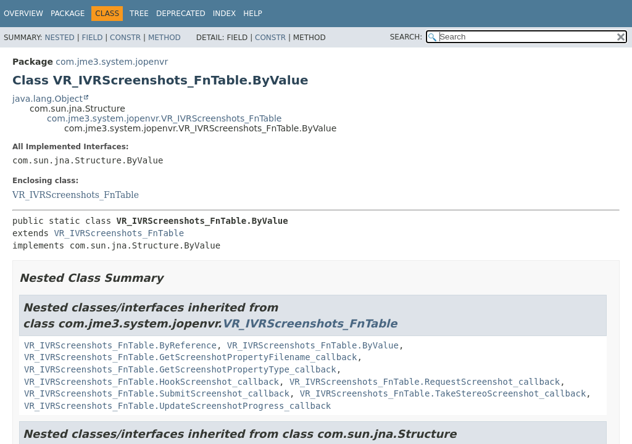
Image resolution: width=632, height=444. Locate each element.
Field (91, 37)
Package (68, 13)
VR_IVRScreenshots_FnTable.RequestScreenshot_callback (424, 382)
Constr (125, 37)
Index (224, 13)
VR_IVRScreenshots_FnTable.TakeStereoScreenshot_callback (443, 393)
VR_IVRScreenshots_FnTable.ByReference (120, 345)
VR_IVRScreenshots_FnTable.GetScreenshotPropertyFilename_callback (190, 357)
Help (252, 13)
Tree (139, 13)
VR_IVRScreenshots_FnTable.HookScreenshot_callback (151, 382)
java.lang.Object (47, 99)
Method (164, 37)
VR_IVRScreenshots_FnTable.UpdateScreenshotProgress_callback (177, 406)
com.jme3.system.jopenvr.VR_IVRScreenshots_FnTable (164, 118)
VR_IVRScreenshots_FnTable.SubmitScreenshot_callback (156, 393)
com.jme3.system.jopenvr (112, 62)
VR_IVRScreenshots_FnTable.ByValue (313, 345)
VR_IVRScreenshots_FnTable (75, 195)
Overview (23, 13)
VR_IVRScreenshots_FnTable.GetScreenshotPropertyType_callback (180, 369)
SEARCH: (406, 37)
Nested (59, 37)
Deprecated (181, 13)
